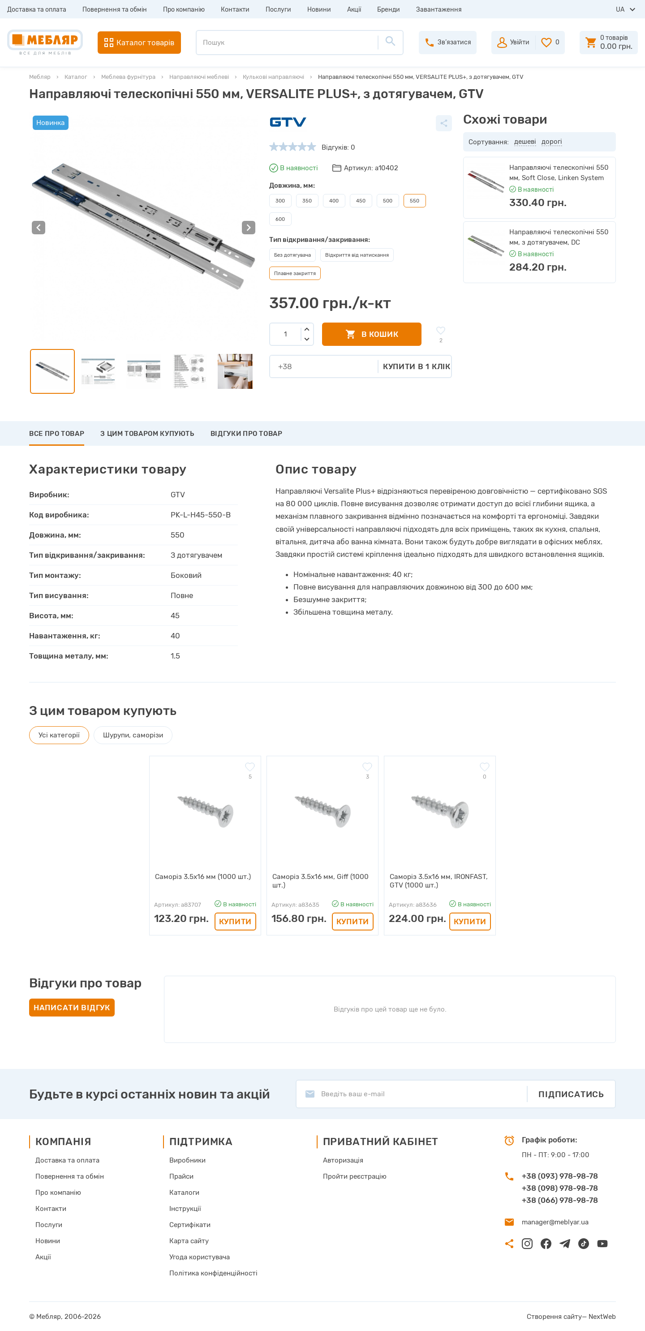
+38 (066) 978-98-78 (560, 1199)
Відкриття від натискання (357, 255)
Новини (319, 9)
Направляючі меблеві (199, 76)
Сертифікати (190, 1224)
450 (361, 201)
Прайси (181, 1176)
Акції (354, 9)
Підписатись (571, 1094)
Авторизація (343, 1160)
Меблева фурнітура (128, 76)
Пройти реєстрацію (355, 1176)
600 (280, 219)
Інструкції (185, 1208)
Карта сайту (189, 1240)
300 (280, 201)
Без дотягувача (292, 255)
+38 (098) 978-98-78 (560, 1187)
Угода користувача (199, 1257)
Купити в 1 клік (417, 366)
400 (334, 201)
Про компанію (184, 9)
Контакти (235, 9)
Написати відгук (72, 1007)
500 (387, 201)
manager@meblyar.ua (555, 1222)
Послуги (278, 9)
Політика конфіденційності (213, 1273)
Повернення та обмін (114, 9)
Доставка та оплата (36, 9)
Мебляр (40, 76)
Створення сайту (554, 1316)
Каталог (75, 76)
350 (307, 201)
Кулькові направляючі (273, 76)
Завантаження (439, 9)
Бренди (388, 9)
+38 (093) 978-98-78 (560, 1175)
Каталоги (184, 1192)
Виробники (187, 1160)
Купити (235, 921)
